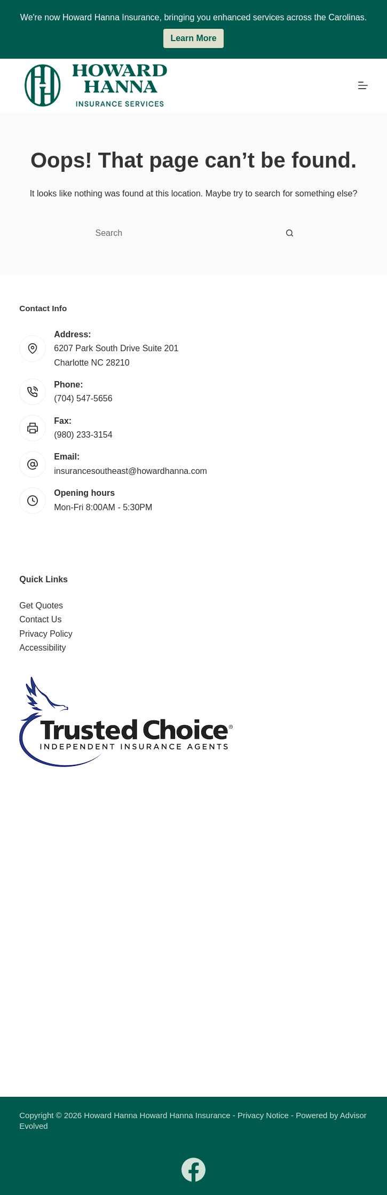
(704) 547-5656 (83, 398)
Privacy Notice (263, 1115)
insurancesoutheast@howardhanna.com (130, 471)
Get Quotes (41, 605)
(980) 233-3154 (83, 434)
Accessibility (42, 647)
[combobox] (184, 233)
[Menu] (363, 85)
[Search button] (290, 233)
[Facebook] (193, 1170)
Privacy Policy (46, 633)
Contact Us (40, 619)
